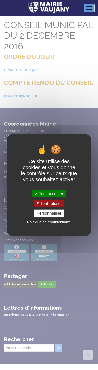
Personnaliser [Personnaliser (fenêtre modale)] (49, 213)
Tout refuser (49, 203)
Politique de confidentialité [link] (49, 222)
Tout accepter (49, 194)
